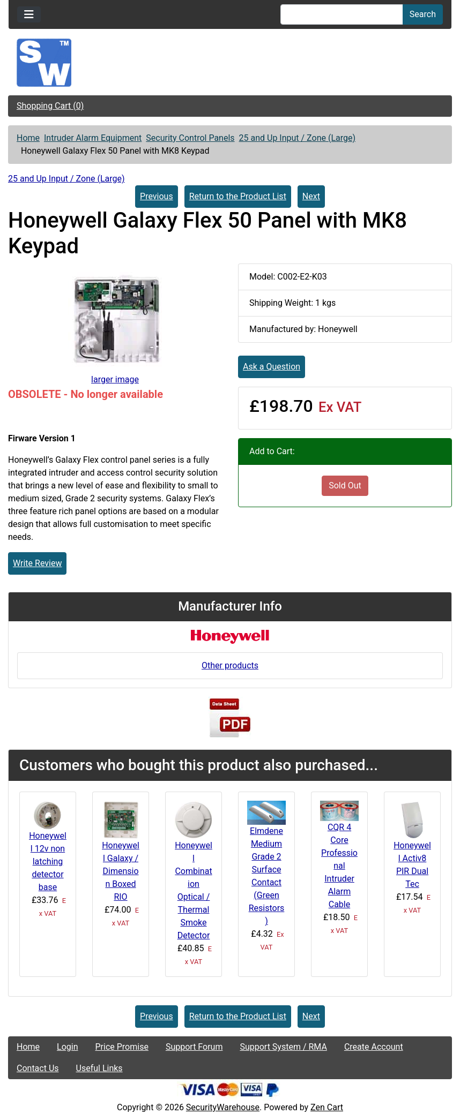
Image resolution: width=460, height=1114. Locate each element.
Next (311, 196)
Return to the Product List (237, 196)
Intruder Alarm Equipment (93, 138)
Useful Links (99, 1068)
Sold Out (345, 485)
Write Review (37, 563)
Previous (156, 196)
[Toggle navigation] (29, 14)
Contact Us (38, 1068)
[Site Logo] (230, 63)
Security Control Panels (190, 138)
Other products (230, 665)
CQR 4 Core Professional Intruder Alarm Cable (339, 865)
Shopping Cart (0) (50, 106)
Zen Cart (326, 1107)
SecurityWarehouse (222, 1107)
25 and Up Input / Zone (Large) (297, 138)
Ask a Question (271, 367)
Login (67, 1047)
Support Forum (194, 1047)
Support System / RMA (283, 1047)
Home (28, 138)
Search (423, 14)
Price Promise (122, 1047)
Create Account (373, 1047)
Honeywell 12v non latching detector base (47, 861)
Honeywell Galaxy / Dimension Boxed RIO (120, 871)
